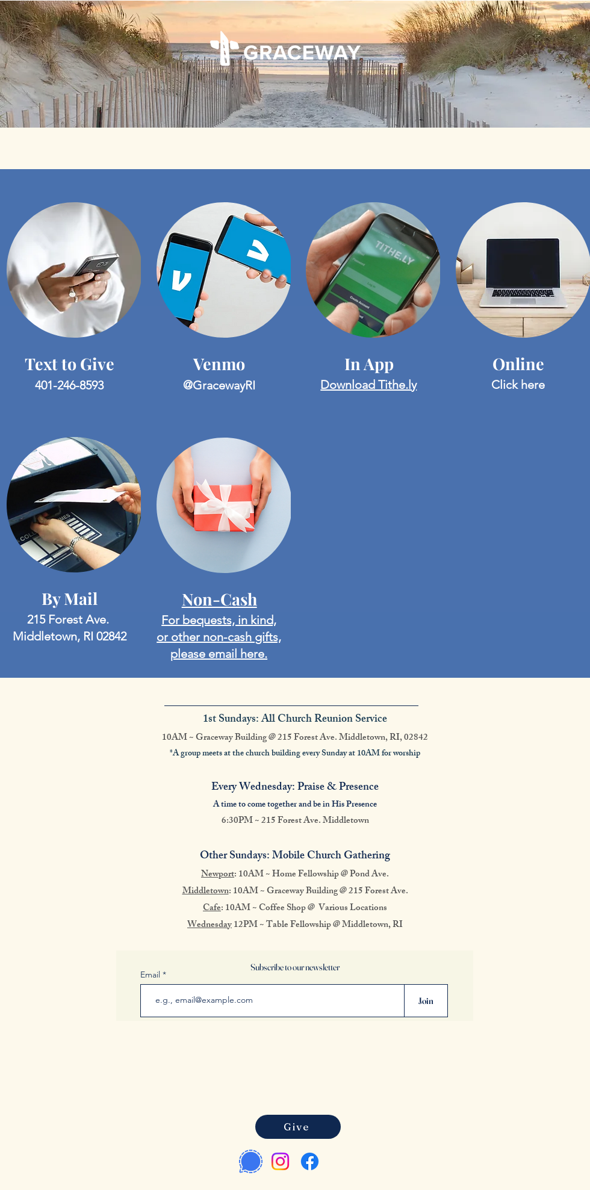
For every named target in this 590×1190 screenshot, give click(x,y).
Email (151, 974)
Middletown (205, 892)
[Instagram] (280, 1161)
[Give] (298, 1127)
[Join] (426, 1000)
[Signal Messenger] (250, 1161)
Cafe (212, 908)
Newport (217, 875)
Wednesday (209, 925)
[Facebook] (309, 1161)
